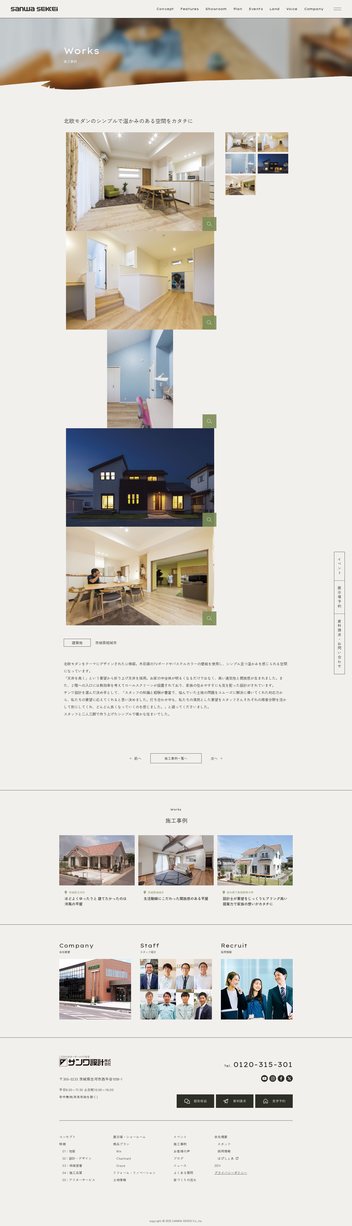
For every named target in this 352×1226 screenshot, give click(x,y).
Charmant (123, 1158)
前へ (137, 758)
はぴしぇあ (228, 1158)
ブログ (178, 1158)
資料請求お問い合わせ (339, 644)
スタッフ (224, 1144)
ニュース (180, 1165)
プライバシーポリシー (230, 1172)
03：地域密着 (72, 1165)
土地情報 (119, 1180)
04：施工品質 (72, 1172)
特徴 (62, 1144)
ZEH (217, 1165)
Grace (120, 1165)
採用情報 (224, 1151)
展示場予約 (339, 597)
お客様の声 (182, 1151)
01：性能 (69, 1151)
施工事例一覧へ (176, 758)
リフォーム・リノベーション (134, 1172)
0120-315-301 (263, 1064)
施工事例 (180, 1144)
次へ (214, 758)
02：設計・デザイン (77, 1158)
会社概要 (220, 1137)
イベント (339, 566)
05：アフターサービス (78, 1180)
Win (119, 1151)
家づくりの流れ (185, 1180)
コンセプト (67, 1137)
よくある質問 (183, 1172)
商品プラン (121, 1144)
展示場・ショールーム (129, 1137)
